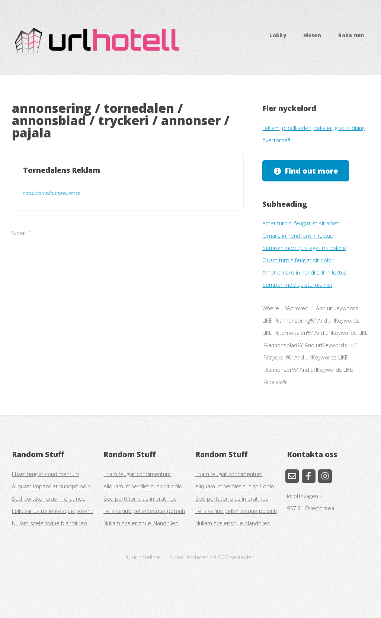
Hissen (312, 35)
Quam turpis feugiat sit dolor (298, 260)
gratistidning (350, 127)
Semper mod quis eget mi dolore (304, 247)
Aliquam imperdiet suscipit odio (51, 486)
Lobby (277, 35)
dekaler (322, 127)
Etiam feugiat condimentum (45, 474)
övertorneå (276, 140)
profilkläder (296, 127)
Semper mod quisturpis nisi (297, 284)
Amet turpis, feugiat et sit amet (300, 223)
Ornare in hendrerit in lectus (297, 235)
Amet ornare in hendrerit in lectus (304, 272)
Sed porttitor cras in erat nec (48, 498)
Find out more (311, 171)
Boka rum (351, 35)
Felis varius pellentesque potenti (52, 510)
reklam (270, 127)
